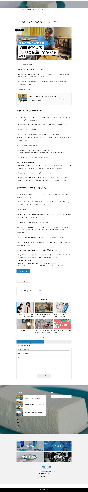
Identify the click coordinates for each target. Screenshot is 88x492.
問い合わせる (23, 271)
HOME (28, 486)
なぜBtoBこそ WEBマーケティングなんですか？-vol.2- (42, 96)
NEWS (17, 420)
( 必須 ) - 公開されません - (24, 353)
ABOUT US (34, 486)
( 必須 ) (23, 349)
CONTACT (59, 486)
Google (18, 422)
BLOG (19, 29)
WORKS (41, 486)
